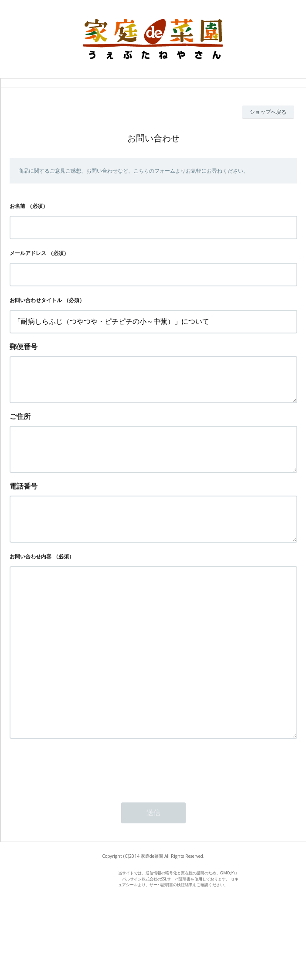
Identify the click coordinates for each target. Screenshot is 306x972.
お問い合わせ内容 (30, 577)
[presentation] (76, 824)
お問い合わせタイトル (36, 300)
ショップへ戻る (268, 112)
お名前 (17, 206)
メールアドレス (28, 253)
